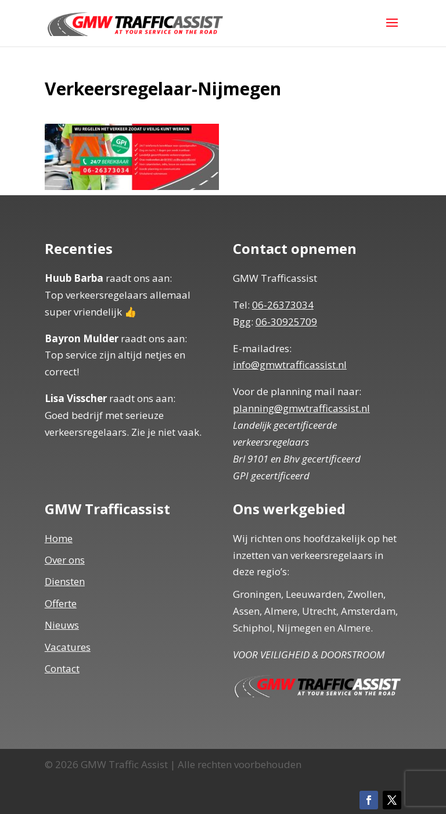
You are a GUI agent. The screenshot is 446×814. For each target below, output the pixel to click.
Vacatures (68, 647)
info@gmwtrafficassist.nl (290, 364)
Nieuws (62, 625)
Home (59, 538)
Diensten (65, 581)
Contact (62, 668)
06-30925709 (286, 321)
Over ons (65, 559)
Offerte (61, 603)
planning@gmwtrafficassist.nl (301, 408)
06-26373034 (283, 304)
